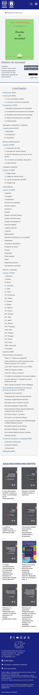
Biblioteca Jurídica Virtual (13, 12)
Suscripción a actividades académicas (14, 664)
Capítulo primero (8, 128)
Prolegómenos (8, 105)
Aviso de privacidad (9, 668)
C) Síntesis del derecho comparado (15, 439)
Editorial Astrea (6, 76)
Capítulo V (6, 273)
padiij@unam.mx (5, 687)
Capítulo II (6, 145)
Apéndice (6, 352)
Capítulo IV (6, 190)
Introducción (7, 96)
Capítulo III (6, 170)
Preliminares (7, 93)
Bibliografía (7, 451)
